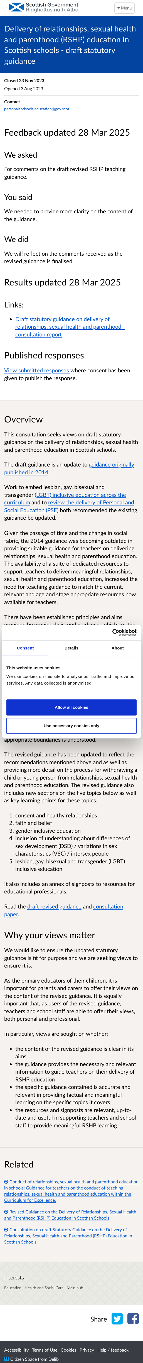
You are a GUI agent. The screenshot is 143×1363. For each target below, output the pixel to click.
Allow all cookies (71, 707)
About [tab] (118, 648)
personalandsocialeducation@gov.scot (36, 108)
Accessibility (16, 1349)
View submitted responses (37, 370)
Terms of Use (44, 1349)
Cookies (68, 1349)
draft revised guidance (54, 906)
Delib (53, 1359)
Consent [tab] (25, 648)
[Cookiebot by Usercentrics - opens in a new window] (112, 632)
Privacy (87, 1349)
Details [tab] (71, 648)
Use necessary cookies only (71, 725)
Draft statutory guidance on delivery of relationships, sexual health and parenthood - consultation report (70, 327)
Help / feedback (113, 1349)
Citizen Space (23, 1359)
